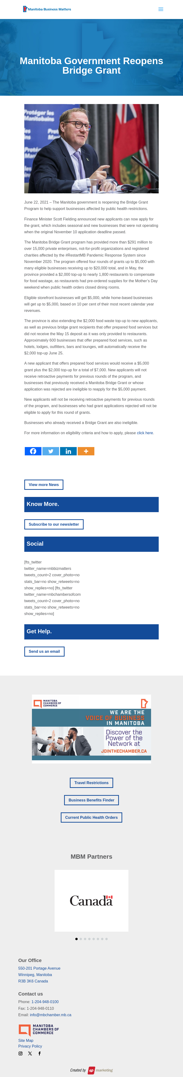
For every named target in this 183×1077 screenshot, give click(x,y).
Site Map (25, 1041)
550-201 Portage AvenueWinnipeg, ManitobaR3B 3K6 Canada (39, 974)
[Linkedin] (68, 451)
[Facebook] (33, 451)
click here (145, 433)
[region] (91, 729)
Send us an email (44, 651)
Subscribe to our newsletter (54, 524)
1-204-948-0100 (45, 1002)
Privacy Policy (30, 1046)
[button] (91, 729)
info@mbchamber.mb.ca (50, 1015)
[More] (86, 451)
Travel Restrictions (91, 783)
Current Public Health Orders (91, 817)
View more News (44, 485)
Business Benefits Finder (91, 800)
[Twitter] (50, 451)
